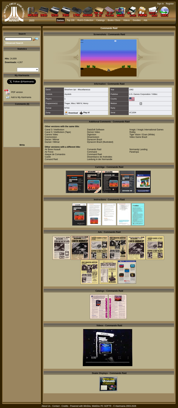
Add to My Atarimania (21, 97)
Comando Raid (94, 149)
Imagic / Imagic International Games (146, 129)
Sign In (160, 3)
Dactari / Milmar (52, 142)
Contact (55, 406)
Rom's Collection (85, 20)
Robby (133, 132)
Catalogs (100, 20)
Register (170, 3)
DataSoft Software (95, 129)
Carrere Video (51, 134)
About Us (46, 406)
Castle (48, 157)
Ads (145, 20)
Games (60, 20)
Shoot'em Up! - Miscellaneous (77, 89)
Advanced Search (14, 43)
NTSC (67, 108)
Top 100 (70, 20)
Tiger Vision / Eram (138, 134)
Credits (64, 406)
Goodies (137, 20)
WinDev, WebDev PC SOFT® (97, 406)
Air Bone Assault (52, 149)
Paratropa (134, 152)
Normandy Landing (138, 149)
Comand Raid (51, 159)
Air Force (49, 152)
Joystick (67, 94)
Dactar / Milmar (52, 139)
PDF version (17, 92)
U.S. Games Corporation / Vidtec (143, 94)
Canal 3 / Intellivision (54, 129)
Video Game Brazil (138, 137)
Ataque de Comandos (55, 154)
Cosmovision (51, 137)
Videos (126, 20)
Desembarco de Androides (99, 157)
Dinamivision (93, 137)
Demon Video (93, 132)
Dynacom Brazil (94, 139)
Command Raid (94, 154)
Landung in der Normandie (99, 159)
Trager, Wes (69, 103)
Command (92, 152)
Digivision (91, 134)
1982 (131, 89)
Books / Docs (114, 20)
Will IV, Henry (82, 103)
